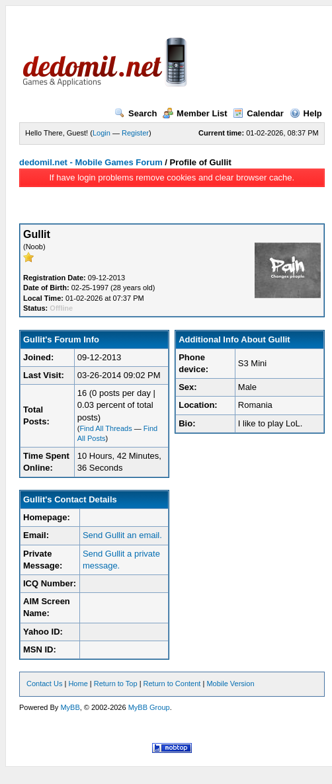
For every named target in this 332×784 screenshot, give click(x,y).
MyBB (69, 707)
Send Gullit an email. (122, 535)
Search (135, 113)
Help (306, 113)
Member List (195, 113)
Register (135, 133)
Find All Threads (105, 428)
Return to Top (116, 683)
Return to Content (172, 683)
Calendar (258, 113)
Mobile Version (230, 683)
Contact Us (44, 683)
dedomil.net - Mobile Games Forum (91, 162)
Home (77, 683)
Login (101, 133)
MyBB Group (149, 707)
